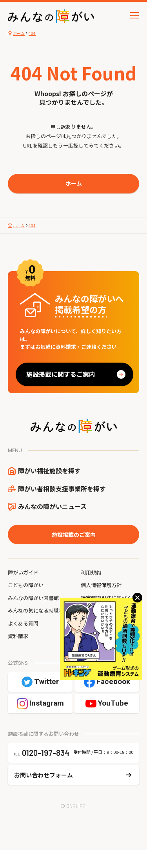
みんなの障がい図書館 (33, 598)
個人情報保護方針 (101, 585)
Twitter (46, 681)
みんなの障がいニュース (52, 506)
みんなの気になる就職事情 (38, 610)
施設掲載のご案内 (74, 534)
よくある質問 (23, 623)
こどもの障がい (26, 585)
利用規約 (91, 572)
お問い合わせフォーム (43, 775)
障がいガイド (23, 572)
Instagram (46, 703)
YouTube (113, 703)
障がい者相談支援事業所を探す (62, 488)
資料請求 (18, 636)
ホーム (73, 183)
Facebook (113, 681)
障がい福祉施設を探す (49, 470)
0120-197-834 (45, 753)
